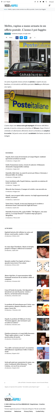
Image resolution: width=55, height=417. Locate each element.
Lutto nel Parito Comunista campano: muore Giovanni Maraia (33, 382)
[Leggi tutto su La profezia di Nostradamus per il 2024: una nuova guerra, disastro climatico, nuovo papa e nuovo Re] (20, 306)
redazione (9, 161)
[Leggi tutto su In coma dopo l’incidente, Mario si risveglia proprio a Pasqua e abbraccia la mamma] (20, 248)
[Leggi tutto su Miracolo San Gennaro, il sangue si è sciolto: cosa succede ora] (27, 189)
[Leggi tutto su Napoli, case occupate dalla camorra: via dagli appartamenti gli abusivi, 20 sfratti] (27, 196)
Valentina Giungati (17, 33)
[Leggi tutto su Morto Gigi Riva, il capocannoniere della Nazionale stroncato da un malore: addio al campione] (20, 277)
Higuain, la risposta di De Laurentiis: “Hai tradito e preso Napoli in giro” (22, 387)
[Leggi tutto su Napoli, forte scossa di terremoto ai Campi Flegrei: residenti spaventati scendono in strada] (27, 158)
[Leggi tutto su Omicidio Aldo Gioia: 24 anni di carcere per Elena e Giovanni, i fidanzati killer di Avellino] (27, 174)
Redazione (17, 411)
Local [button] (51, 2)
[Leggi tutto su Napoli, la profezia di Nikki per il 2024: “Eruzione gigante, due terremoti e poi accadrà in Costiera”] (20, 321)
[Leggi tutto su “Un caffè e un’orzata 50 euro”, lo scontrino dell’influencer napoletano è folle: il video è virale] (20, 350)
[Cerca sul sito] (37, 2)
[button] (46, 2)
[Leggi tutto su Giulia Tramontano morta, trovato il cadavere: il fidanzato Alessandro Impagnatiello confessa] (27, 166)
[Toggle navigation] (50, 5)
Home (5, 9)
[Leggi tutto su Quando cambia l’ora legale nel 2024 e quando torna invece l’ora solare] (20, 262)
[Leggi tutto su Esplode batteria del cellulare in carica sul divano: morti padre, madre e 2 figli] (20, 233)
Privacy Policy (28, 411)
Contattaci (7, 411)
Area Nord (7, 33)
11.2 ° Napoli (5, 2)
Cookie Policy (40, 411)
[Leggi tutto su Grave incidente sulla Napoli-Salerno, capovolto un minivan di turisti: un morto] (27, 182)
